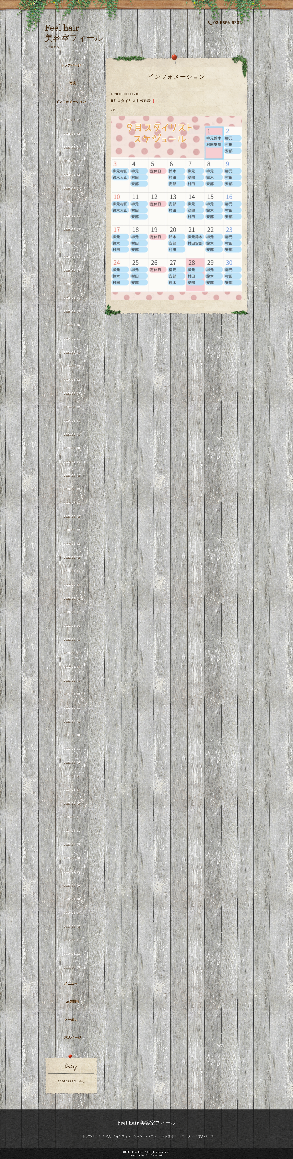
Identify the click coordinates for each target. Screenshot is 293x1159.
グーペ (149, 1155)
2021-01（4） (73, 776)
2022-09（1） (73, 598)
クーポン (71, 1020)
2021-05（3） (73, 735)
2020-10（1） (73, 817)
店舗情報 (73, 1001)
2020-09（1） (73, 830)
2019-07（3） (73, 967)
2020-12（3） (73, 789)
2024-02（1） (73, 420)
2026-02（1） (73, 147)
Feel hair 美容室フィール (146, 1123)
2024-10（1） (73, 338)
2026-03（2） (73, 133)
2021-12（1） (73, 680)
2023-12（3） (73, 448)
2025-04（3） (73, 270)
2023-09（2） (73, 489)
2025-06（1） (73, 243)
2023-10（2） (73, 475)
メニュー (71, 983)
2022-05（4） (73, 625)
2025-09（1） (73, 215)
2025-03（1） (73, 284)
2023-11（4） (73, 461)
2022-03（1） (73, 639)
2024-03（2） (73, 407)
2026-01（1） (73, 161)
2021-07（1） (73, 721)
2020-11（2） (73, 803)
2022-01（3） (73, 666)
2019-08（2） (73, 953)
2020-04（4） (73, 871)
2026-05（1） (73, 120)
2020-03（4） (73, 885)
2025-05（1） (73, 256)
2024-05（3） (73, 393)
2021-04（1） (73, 748)
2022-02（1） (73, 653)
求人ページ (72, 1037)
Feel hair (138, 1151)
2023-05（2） (73, 530)
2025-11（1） (73, 188)
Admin (159, 1155)
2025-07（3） (73, 229)
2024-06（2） (73, 379)
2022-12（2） (73, 557)
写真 (72, 83)
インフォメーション (71, 102)
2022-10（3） (73, 584)
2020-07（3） (73, 844)
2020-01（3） (73, 899)
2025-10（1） (73, 202)
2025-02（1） (73, 297)
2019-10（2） (73, 926)
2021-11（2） (73, 694)
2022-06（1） (73, 612)
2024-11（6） (73, 325)
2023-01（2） (73, 543)
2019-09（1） (73, 940)
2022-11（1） (73, 571)
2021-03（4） (73, 762)
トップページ (71, 65)
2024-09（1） (73, 352)
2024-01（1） (73, 434)
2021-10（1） (73, 707)
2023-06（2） (73, 516)
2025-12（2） (73, 174)
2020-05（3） (73, 858)
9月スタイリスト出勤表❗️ (133, 101)
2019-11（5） (73, 912)
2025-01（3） (73, 311)
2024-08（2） (73, 366)
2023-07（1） (73, 502)
